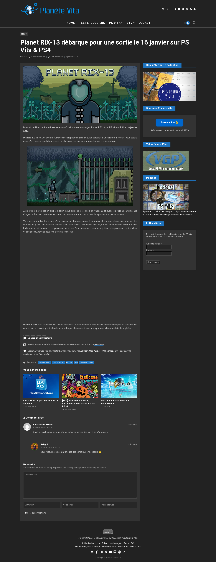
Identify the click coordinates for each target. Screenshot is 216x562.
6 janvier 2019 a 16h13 (50, 447)
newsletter (99, 344)
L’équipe (96, 546)
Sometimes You (86, 363)
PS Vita (116, 23)
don (48, 354)
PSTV (130, 23)
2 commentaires (38, 57)
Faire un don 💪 (169, 122)
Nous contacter (109, 546)
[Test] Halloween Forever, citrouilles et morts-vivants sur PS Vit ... (78, 403)
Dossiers (99, 23)
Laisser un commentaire (40, 338)
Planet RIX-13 (58, 363)
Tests (84, 23)
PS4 (76, 363)
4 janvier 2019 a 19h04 (42, 428)
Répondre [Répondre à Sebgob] (133, 444)
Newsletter (123, 546)
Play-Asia (93, 351)
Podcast (144, 23)
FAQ (133, 543)
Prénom (150, 250)
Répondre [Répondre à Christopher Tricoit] (133, 424)
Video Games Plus (109, 351)
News (71, 23)
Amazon (84, 351)
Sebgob (44, 444)
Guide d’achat (88, 543)
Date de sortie (45, 363)
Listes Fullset (102, 543)
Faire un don (135, 546)
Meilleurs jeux (116, 543)
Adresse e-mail (154, 244)
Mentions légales (83, 546)
